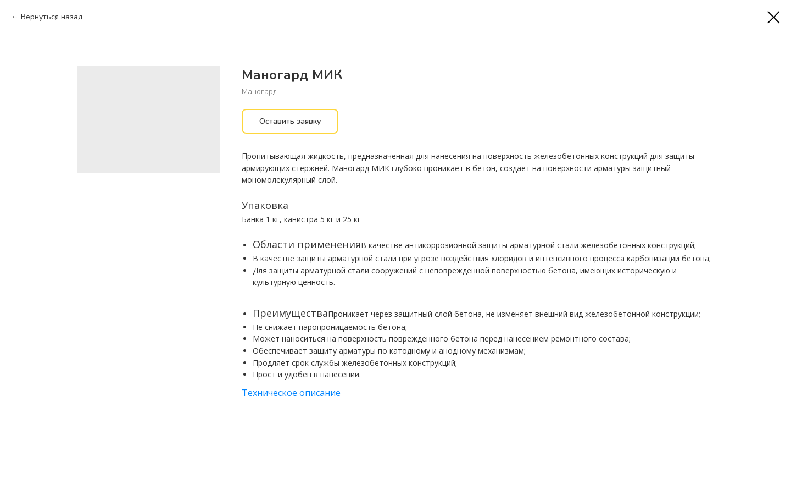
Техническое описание (291, 393)
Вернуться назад (51, 17)
